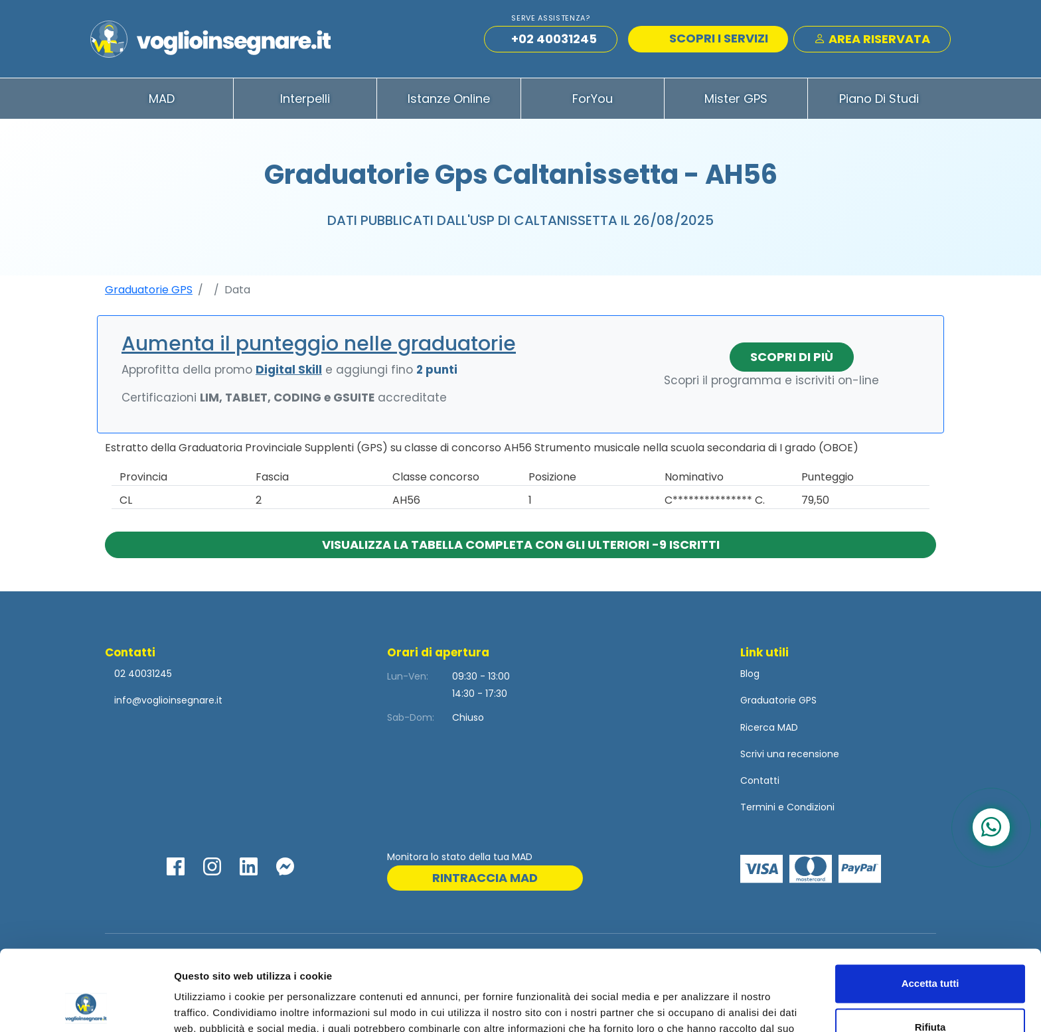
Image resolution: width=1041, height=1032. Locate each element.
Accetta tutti (930, 908)
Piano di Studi (879, 98)
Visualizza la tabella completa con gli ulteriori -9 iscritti (521, 544)
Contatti (759, 780)
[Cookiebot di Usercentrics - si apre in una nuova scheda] (86, 1006)
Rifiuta (930, 951)
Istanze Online (449, 98)
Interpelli (305, 98)
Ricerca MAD (769, 727)
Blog (750, 673)
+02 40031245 (554, 39)
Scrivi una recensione (789, 754)
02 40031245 (142, 673)
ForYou (592, 98)
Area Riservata (872, 39)
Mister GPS (735, 98)
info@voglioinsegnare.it (168, 700)
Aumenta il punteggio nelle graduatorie (318, 344)
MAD (162, 98)
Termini (757, 807)
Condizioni (811, 807)
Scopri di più (791, 356)
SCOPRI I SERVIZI (709, 38)
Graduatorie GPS (149, 289)
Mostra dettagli (210, 1005)
